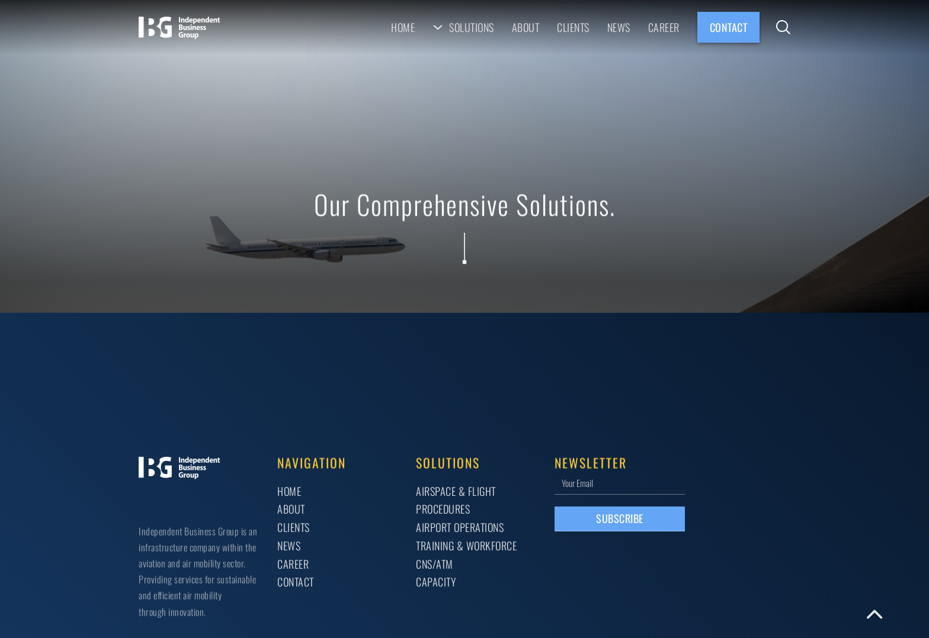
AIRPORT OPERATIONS (460, 527)
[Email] (620, 482)
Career (664, 27)
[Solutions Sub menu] (438, 27)
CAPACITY (436, 581)
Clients (573, 27)
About (526, 27)
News (618, 27)
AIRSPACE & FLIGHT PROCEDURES (456, 500)
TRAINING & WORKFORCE (466, 545)
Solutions (471, 27)
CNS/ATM (434, 564)
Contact (729, 27)
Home (403, 27)
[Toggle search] (783, 27)
